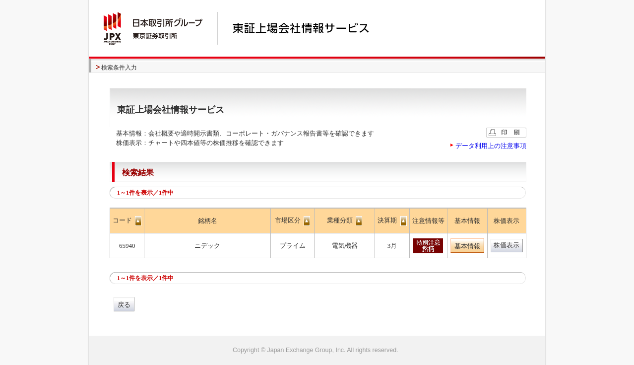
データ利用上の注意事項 (490, 145)
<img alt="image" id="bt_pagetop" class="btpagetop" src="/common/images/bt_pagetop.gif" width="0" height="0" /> (317, 350)
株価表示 (506, 245)
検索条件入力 (119, 67)
